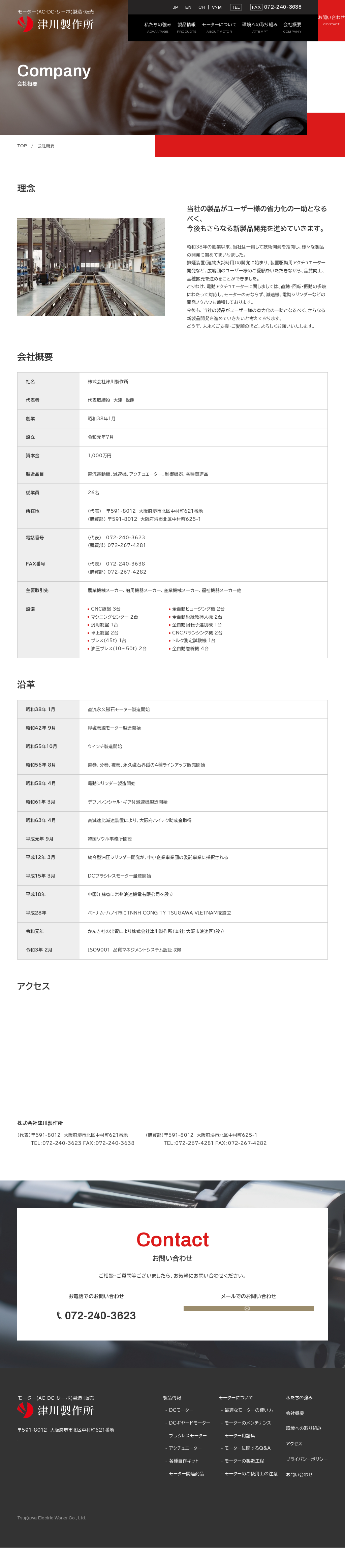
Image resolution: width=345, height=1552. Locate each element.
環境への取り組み (303, 1433)
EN (142, 7)
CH (155, 7)
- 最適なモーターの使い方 (247, 1414)
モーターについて (236, 1402)
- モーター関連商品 (184, 1478)
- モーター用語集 (238, 1440)
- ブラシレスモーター (186, 1440)
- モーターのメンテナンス (246, 1427)
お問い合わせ (299, 1479)
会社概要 (295, 1417)
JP (129, 7)
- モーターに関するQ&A (246, 1452)
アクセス (294, 1448)
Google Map (32, 1442)
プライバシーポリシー (307, 1464)
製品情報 (172, 1402)
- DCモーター (179, 1414)
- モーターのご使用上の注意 (249, 1478)
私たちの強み (299, 1402)
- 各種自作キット (182, 1465)
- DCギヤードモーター (187, 1427)
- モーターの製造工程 (242, 1465)
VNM (170, 7)
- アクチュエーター (183, 1452)
